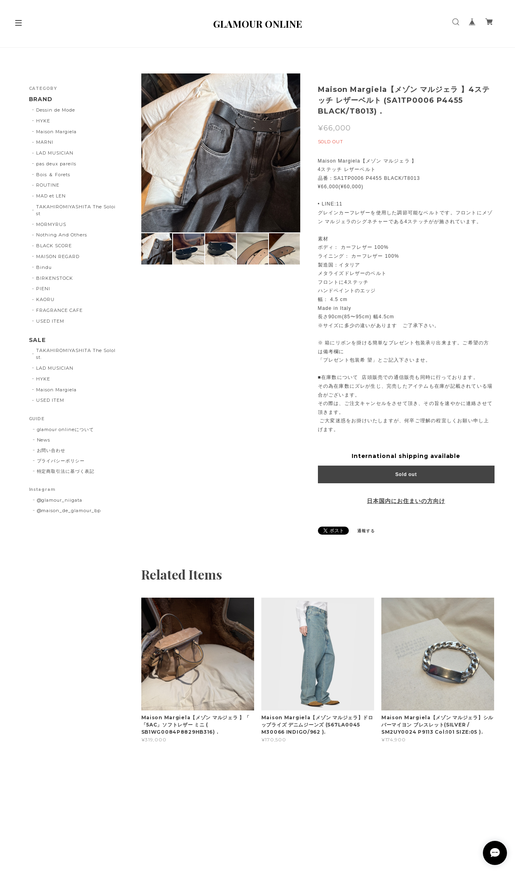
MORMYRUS (51, 224)
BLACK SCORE (54, 245)
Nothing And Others (61, 235)
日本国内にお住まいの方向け (406, 501)
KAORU (45, 299)
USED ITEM (50, 321)
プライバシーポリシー (61, 461)
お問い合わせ (51, 450)
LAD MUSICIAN (54, 153)
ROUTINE (47, 185)
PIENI (43, 288)
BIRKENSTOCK (54, 278)
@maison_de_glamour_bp (69, 510)
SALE (37, 340)
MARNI (44, 142)
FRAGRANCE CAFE (59, 310)
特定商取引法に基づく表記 (66, 471)
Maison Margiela (56, 131)
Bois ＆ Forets (53, 174)
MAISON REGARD (57, 256)
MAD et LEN (51, 196)
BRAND (41, 99)
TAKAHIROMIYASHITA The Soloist (76, 210)
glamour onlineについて (65, 429)
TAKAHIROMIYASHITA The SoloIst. (76, 354)
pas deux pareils (56, 164)
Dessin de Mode (55, 110)
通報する (366, 530)
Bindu (44, 267)
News (44, 440)
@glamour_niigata (59, 500)
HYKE (43, 121)
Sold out (406, 474)
